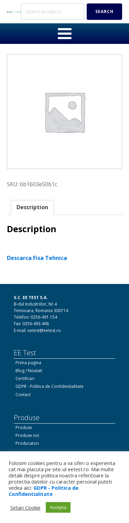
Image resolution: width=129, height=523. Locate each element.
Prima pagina (28, 363)
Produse (23, 427)
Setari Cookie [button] (25, 507)
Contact (23, 394)
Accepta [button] (58, 507)
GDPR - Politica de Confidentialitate (49, 386)
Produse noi (27, 435)
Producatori (27, 443)
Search (104, 11)
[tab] (32, 207)
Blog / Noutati (28, 370)
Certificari (24, 378)
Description (32, 207)
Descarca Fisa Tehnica (37, 258)
